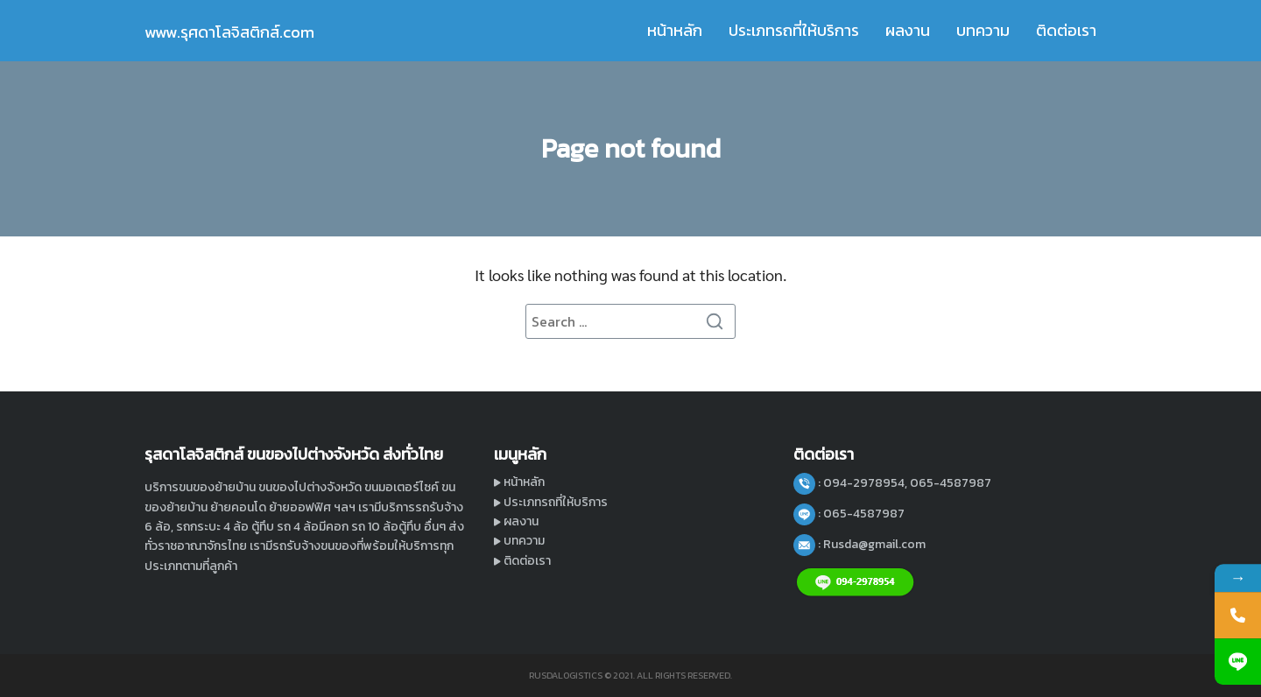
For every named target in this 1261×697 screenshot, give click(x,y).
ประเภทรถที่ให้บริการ (794, 30)
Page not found (631, 148)
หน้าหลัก (674, 30)
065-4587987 (950, 483)
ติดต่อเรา (1066, 30)
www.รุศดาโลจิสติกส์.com (229, 32)
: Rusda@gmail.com (872, 544)
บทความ (983, 30)
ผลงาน (907, 30)
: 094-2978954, (864, 483)
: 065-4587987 (861, 513)
